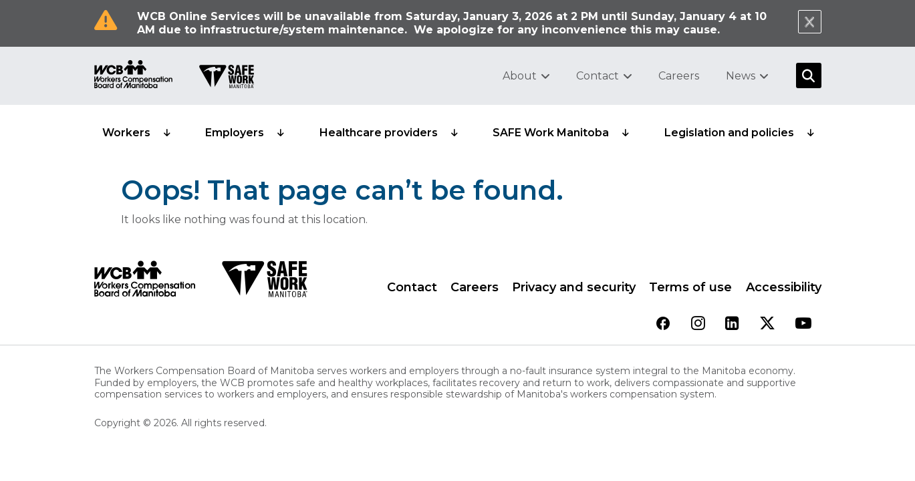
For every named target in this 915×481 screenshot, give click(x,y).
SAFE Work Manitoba (551, 132)
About (520, 75)
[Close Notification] (809, 21)
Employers (234, 132)
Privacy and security (574, 287)
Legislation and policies (729, 132)
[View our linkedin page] (732, 324)
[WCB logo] (144, 282)
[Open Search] (808, 75)
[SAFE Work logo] (264, 282)
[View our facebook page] (663, 324)
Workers (126, 132)
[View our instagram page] (698, 324)
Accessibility (783, 287)
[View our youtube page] (803, 324)
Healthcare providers (378, 132)
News (740, 75)
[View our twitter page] (767, 324)
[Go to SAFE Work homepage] (226, 78)
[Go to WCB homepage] (133, 76)
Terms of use (690, 287)
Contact (597, 75)
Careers (678, 75)
